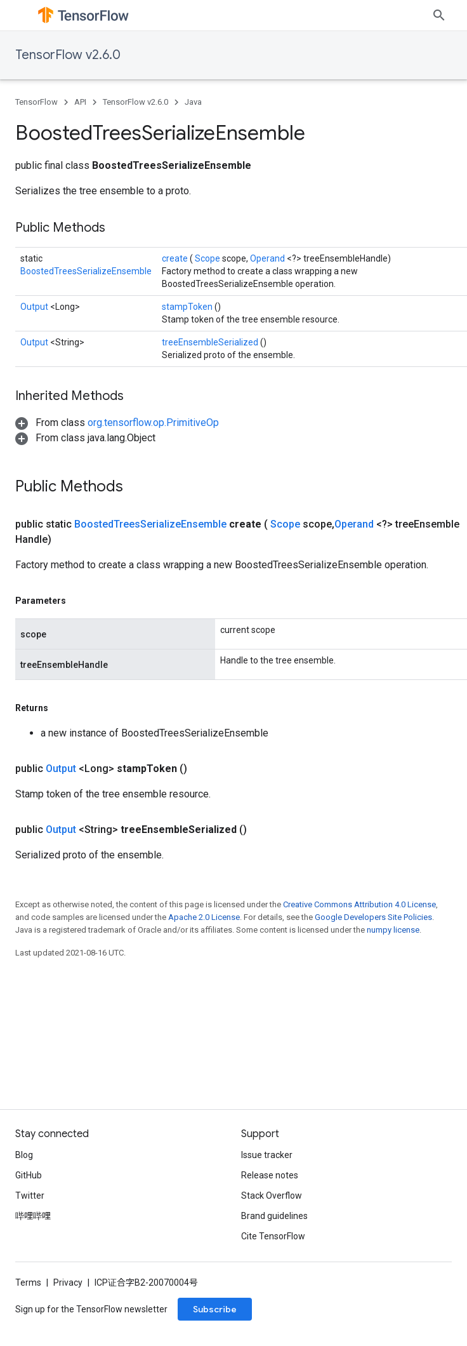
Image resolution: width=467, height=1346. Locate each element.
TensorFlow (36, 102)
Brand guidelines (274, 1216)
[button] (117, 422)
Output (35, 307)
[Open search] (439, 15)
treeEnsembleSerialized (211, 342)
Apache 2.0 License (204, 917)
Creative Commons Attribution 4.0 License (359, 904)
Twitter (29, 1195)
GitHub (28, 1175)
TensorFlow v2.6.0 (68, 55)
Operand (268, 258)
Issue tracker (267, 1155)
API (80, 102)
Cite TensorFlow (273, 1236)
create (176, 258)
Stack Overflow (271, 1195)
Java (193, 102)
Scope (208, 258)
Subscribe (215, 1309)
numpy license (393, 930)
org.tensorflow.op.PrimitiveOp (153, 422)
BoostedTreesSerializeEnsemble (86, 271)
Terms (28, 1282)
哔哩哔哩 (33, 1216)
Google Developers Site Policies (373, 917)
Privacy (67, 1282)
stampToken (188, 307)
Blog (24, 1155)
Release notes (269, 1175)
